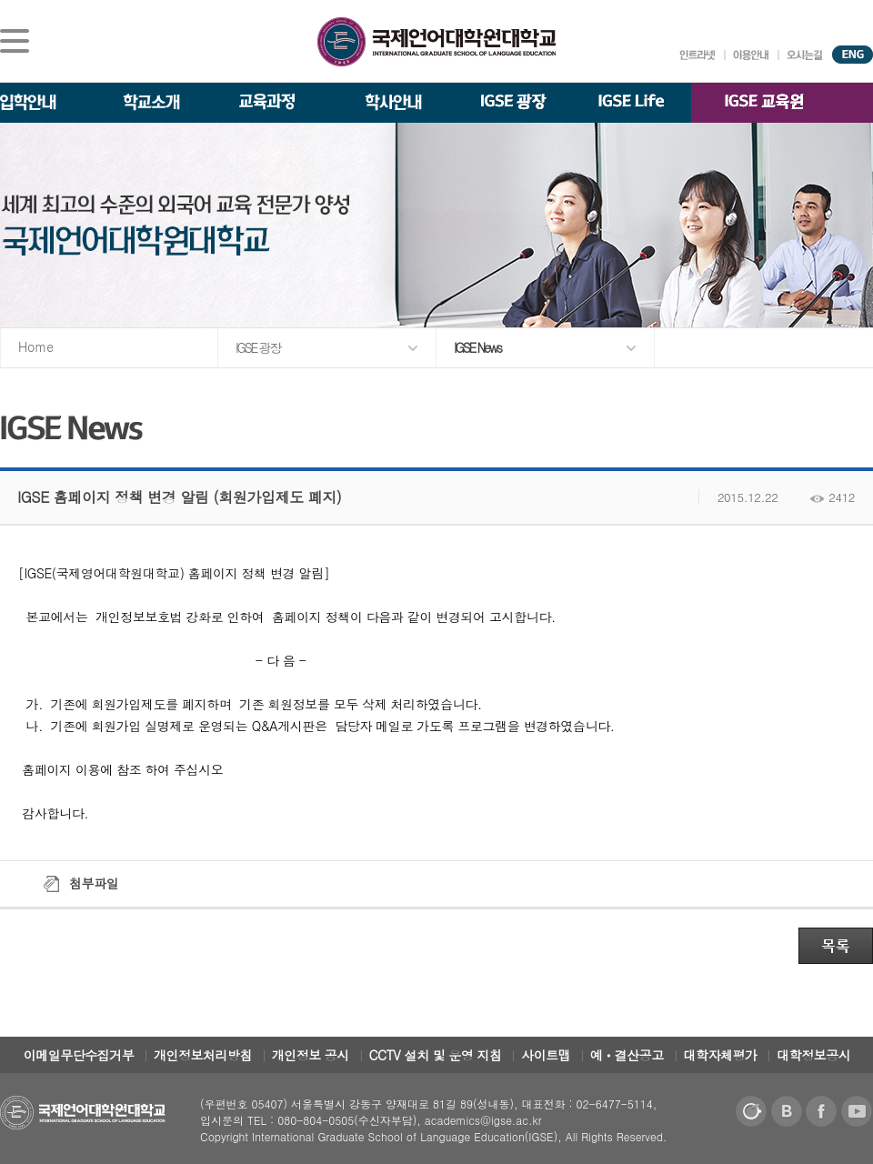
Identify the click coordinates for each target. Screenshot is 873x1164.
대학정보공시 (813, 1055)
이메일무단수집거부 (79, 1055)
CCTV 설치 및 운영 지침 (435, 1055)
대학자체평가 (721, 1055)
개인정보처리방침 (203, 1055)
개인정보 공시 (310, 1055)
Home (36, 346)
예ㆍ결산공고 (627, 1055)
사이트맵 (545, 1055)
